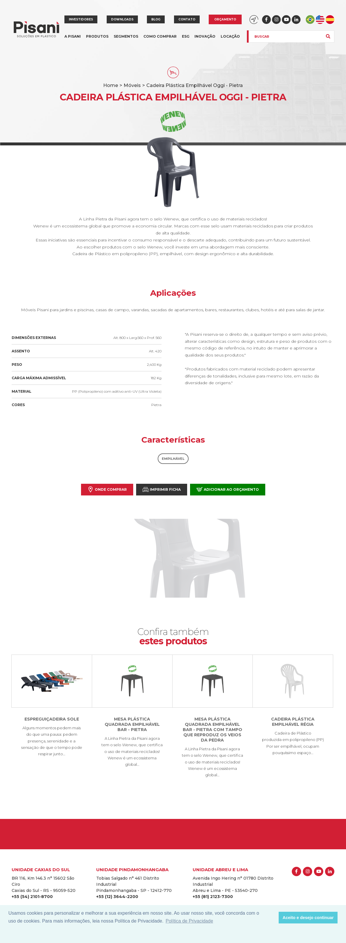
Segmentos (126, 40)
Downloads (122, 19)
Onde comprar (107, 489)
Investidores (81, 19)
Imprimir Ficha (162, 489)
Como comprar (160, 36)
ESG (185, 36)
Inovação (204, 36)
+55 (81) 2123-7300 (213, 896)
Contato (186, 19)
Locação (230, 36)
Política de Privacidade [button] (189, 920)
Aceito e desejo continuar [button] (308, 917)
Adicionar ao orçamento (227, 489)
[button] (273, 917)
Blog (155, 19)
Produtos (97, 40)
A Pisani (72, 40)
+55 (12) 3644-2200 (117, 896)
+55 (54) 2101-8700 (32, 896)
